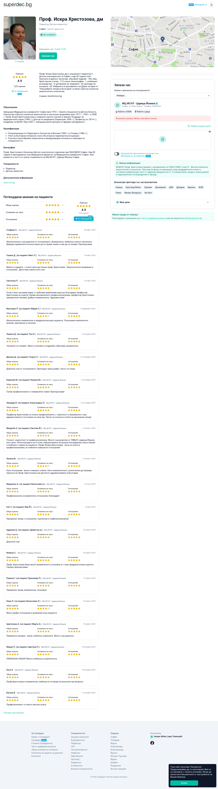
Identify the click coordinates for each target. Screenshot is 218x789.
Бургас (114, 753)
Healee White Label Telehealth (166, 736)
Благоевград (117, 749)
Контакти (36, 756)
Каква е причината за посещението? (132, 90)
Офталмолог (77, 756)
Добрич (114, 762)
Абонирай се (198, 4)
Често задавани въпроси (153, 218)
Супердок (39, 740)
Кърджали (116, 765)
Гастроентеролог (79, 749)
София (114, 737)
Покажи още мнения (13, 713)
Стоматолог (77, 765)
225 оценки (19, 86)
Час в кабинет (48, 35)
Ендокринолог (78, 740)
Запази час (48, 55)
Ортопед (75, 759)
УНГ (73, 746)
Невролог (75, 753)
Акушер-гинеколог (80, 737)
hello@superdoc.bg (193, 218)
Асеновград (116, 746)
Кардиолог (76, 762)
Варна (114, 743)
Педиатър (76, 743)
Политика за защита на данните (47, 753)
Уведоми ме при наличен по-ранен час (140, 154)
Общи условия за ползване (44, 749)
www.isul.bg (9, 182)
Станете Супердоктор (41, 743)
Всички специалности (81, 769)
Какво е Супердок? (40, 737)
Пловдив (115, 740)
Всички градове (118, 769)
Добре (184, 783)
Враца (114, 759)
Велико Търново (119, 756)
